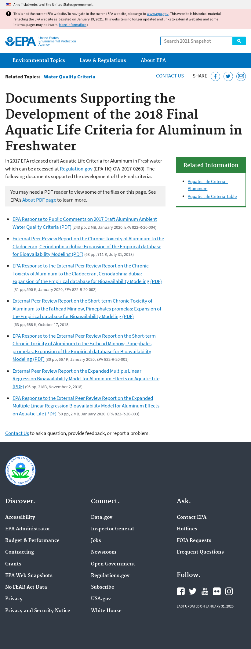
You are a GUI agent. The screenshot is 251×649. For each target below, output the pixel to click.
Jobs (96, 540)
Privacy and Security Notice (37, 611)
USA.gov (101, 599)
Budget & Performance (32, 540)
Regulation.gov (76, 168)
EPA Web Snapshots (29, 576)
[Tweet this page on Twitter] (228, 76)
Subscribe (102, 587)
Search (239, 41)
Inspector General (112, 529)
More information (72, 24)
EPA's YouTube (205, 591)
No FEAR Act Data (26, 587)
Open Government (113, 564)
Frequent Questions (200, 552)
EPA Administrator (27, 529)
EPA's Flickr (217, 591)
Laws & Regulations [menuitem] (103, 60)
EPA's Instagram (229, 591)
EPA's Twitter (193, 591)
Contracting (19, 552)
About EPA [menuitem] (153, 60)
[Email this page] (241, 76)
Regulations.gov (110, 576)
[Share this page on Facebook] (215, 76)
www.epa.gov (158, 13)
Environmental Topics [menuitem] (39, 60)
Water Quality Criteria (69, 77)
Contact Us (170, 75)
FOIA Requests (194, 540)
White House (106, 611)
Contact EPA (191, 517)
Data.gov (101, 517)
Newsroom (103, 552)
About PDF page (39, 199)
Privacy (14, 599)
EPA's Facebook (181, 591)
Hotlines (187, 529)
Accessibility (20, 517)
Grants (13, 564)
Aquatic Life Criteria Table (212, 196)
